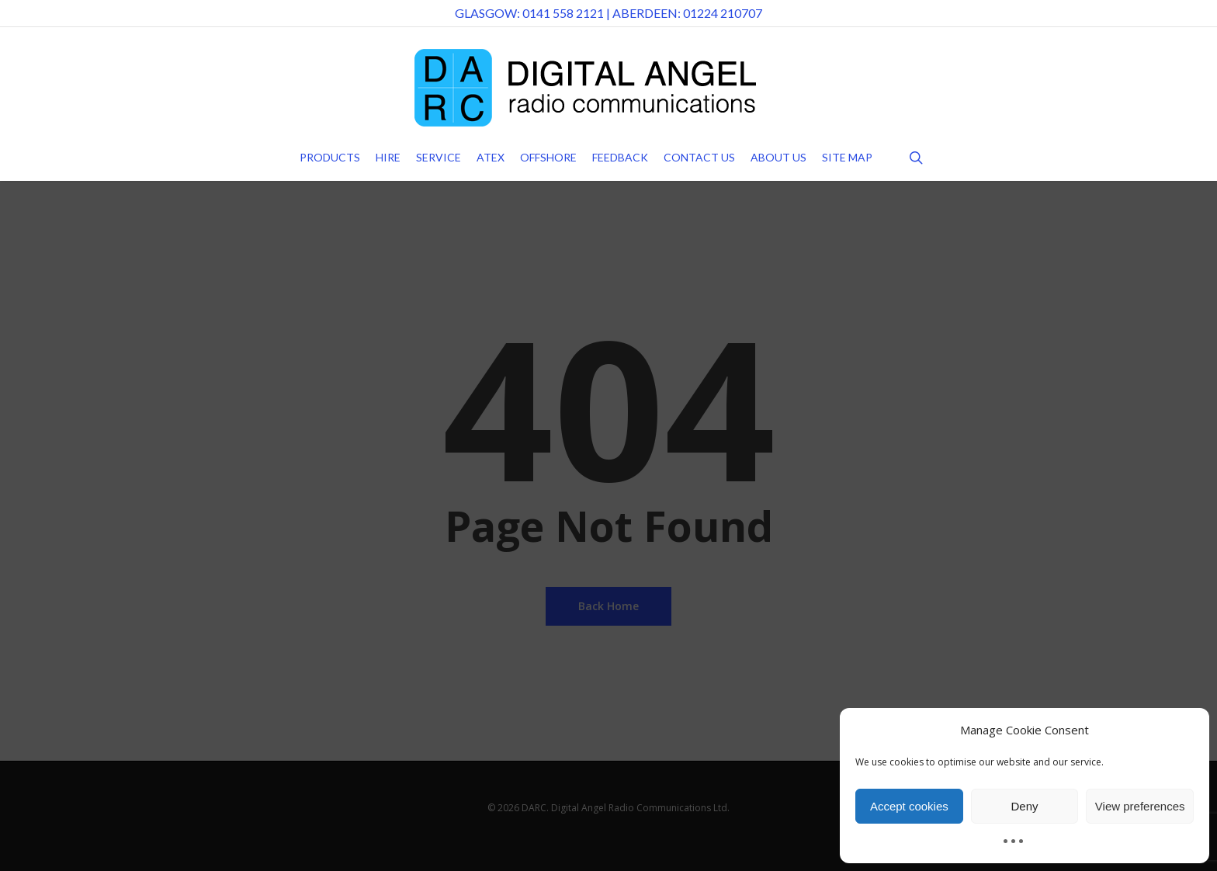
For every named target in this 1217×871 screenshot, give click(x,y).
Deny (1024, 806)
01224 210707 (722, 12)
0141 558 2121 (563, 12)
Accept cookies (909, 806)
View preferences (1140, 806)
